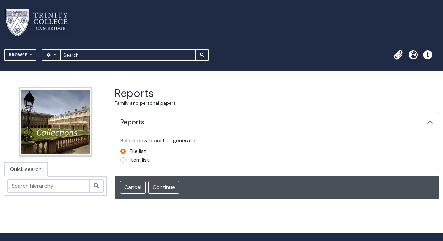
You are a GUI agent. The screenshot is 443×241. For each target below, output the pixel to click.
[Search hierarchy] (48, 186)
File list (138, 151)
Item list (139, 159)
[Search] (128, 55)
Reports (132, 121)
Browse (19, 55)
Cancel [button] (132, 187)
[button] (398, 55)
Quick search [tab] (26, 169)
